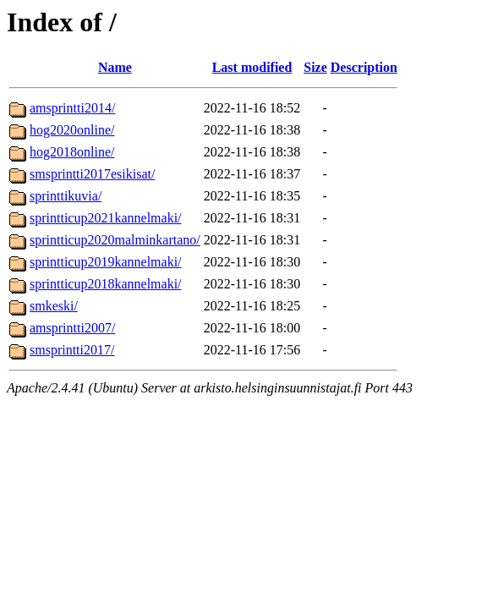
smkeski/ (54, 306)
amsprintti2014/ (72, 108)
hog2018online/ (72, 152)
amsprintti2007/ (72, 328)
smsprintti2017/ (72, 350)
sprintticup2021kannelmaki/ (106, 218)
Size (315, 67)
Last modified (252, 67)
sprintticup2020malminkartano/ (115, 240)
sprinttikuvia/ (65, 196)
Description (364, 67)
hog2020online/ (72, 130)
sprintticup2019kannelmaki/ (106, 262)
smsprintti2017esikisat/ (92, 174)
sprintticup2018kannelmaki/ (106, 284)
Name (115, 67)
